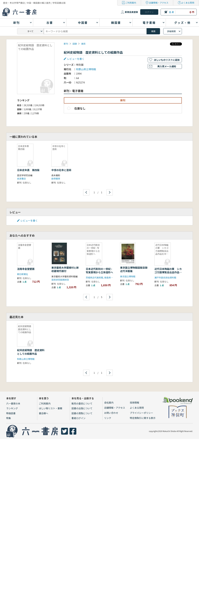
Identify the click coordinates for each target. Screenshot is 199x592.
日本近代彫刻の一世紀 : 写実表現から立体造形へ (99, 270)
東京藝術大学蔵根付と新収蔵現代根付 (65, 269)
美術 (83, 43)
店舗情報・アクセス (158, 2)
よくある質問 (187, 2)
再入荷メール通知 (166, 66)
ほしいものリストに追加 (167, 59)
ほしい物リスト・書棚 (50, 408)
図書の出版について (82, 408)
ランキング (12, 408)
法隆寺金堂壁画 (26, 269)
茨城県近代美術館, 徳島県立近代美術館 (105, 277)
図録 (74, 43)
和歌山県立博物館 (86, 69)
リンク (107, 418)
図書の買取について (82, 413)
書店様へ (43, 413)
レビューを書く (75, 58)
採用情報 (134, 402)
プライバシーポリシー (141, 412)
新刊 (66, 43)
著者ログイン (79, 418)
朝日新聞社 (22, 274)
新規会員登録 (131, 12)
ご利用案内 (130, 2)
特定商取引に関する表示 (142, 418)
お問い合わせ (111, 412)
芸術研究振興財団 (60, 279)
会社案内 (108, 402)
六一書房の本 (13, 403)
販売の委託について (82, 403)
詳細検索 (171, 31)
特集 (8, 418)
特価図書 (11, 413)
